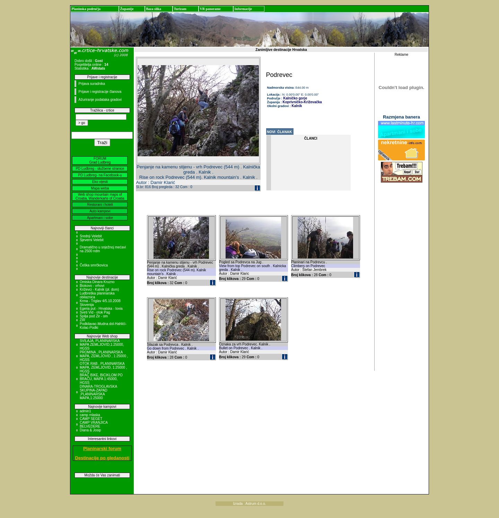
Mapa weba (100, 188)
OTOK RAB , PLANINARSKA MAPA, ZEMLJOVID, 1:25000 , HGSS (103, 367)
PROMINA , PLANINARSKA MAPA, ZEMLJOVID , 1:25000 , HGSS (104, 356)
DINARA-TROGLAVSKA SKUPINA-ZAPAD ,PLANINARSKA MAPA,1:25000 (98, 392)
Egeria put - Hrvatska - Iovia (101, 308)
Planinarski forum (102, 448)
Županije (126, 9)
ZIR (82, 320)
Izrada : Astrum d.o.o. (249, 504)
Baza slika (153, 9)
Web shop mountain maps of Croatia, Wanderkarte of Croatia (100, 196)
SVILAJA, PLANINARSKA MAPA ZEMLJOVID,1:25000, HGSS (102, 344)
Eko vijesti (100, 182)
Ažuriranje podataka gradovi (100, 100)
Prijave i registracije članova (99, 92)
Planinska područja (85, 9)
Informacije (243, 9)
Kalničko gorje (294, 98)
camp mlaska (90, 415)
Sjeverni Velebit (92, 240)
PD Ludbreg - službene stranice (100, 168)
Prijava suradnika (91, 84)
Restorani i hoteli (100, 205)
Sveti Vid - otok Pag (95, 312)
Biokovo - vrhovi (92, 286)
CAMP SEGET (91, 419)
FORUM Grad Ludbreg (100, 160)
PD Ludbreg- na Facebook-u (100, 175)
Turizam (180, 9)
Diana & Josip (90, 430)
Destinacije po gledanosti (102, 457)
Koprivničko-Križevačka (302, 102)
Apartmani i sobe (100, 218)
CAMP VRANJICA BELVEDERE (93, 424)
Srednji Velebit (91, 236)
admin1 (85, 411)
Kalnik (297, 106)
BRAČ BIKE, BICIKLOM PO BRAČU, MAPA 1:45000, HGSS (101, 379)
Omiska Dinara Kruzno (97, 282)
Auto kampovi (100, 211)
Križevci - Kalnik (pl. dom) (99, 289)
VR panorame (210, 9)
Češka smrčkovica (94, 265)
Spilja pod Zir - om (94, 316)
